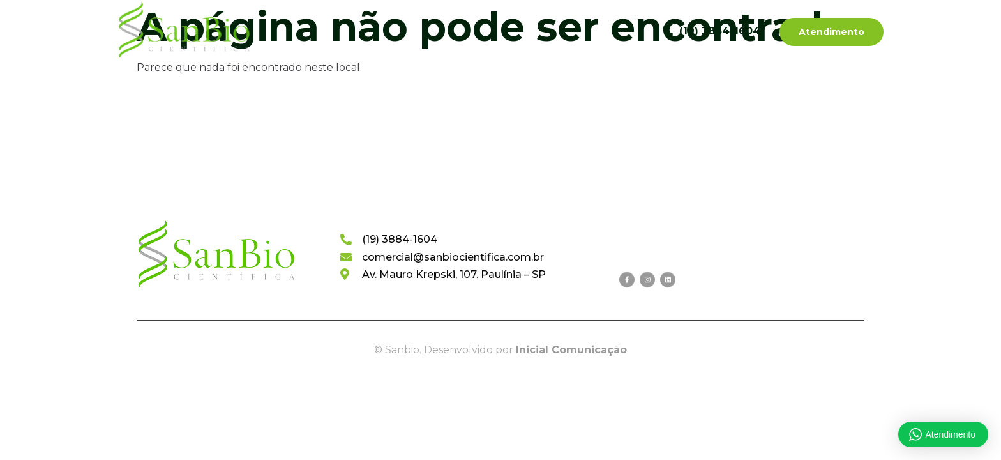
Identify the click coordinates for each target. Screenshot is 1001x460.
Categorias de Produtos (441, 31)
